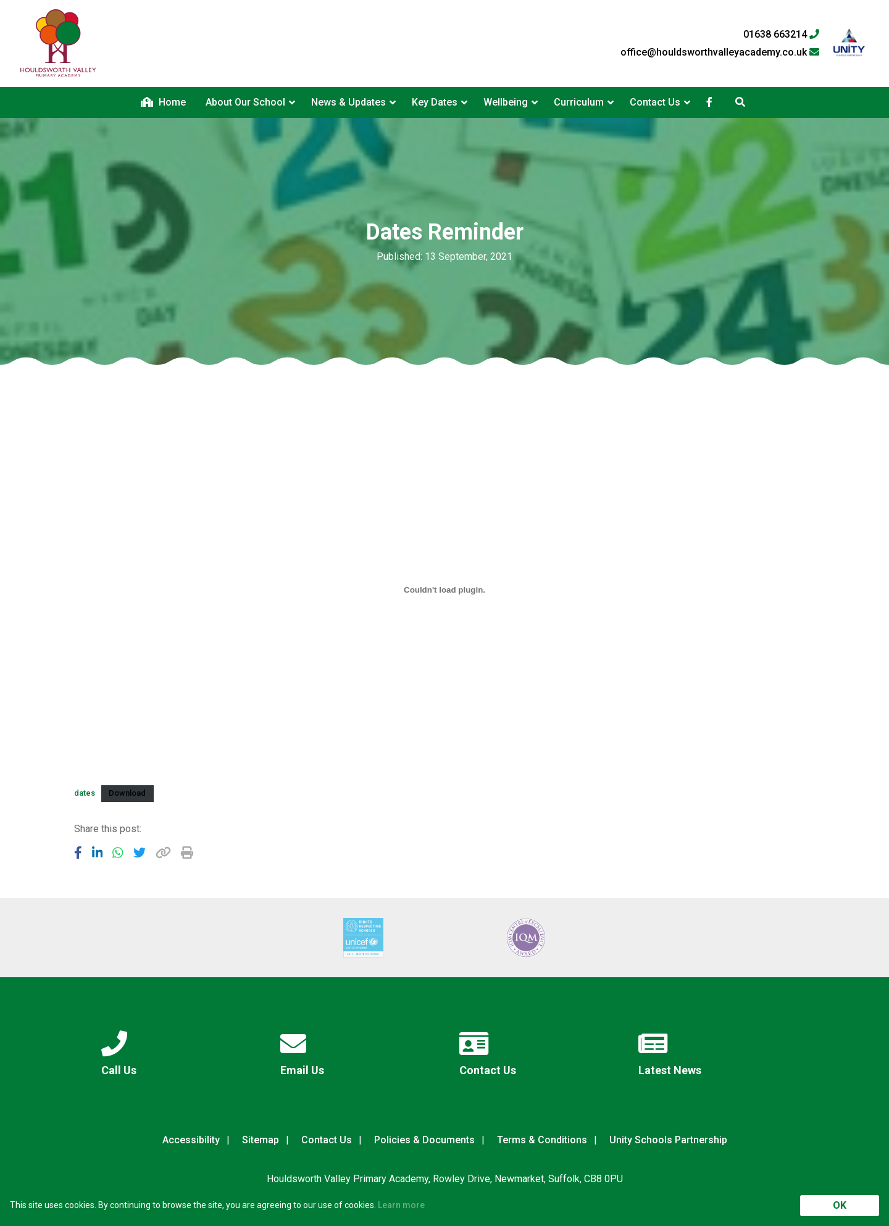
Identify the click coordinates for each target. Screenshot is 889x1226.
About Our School (245, 102)
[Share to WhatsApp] (117, 852)
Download (127, 793)
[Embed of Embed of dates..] (444, 589)
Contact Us (655, 102)
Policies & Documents (424, 1140)
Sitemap (260, 1140)
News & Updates (348, 102)
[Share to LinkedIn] (97, 852)
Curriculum (579, 102)
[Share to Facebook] (78, 852)
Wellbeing (505, 102)
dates (84, 793)
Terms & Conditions (542, 1140)
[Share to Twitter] (139, 852)
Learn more (401, 1205)
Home (163, 102)
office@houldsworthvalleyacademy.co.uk (719, 52)
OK (839, 1205)
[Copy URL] (163, 852)
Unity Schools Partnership (668, 1140)
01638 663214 (781, 34)
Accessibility (191, 1140)
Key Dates (434, 102)
